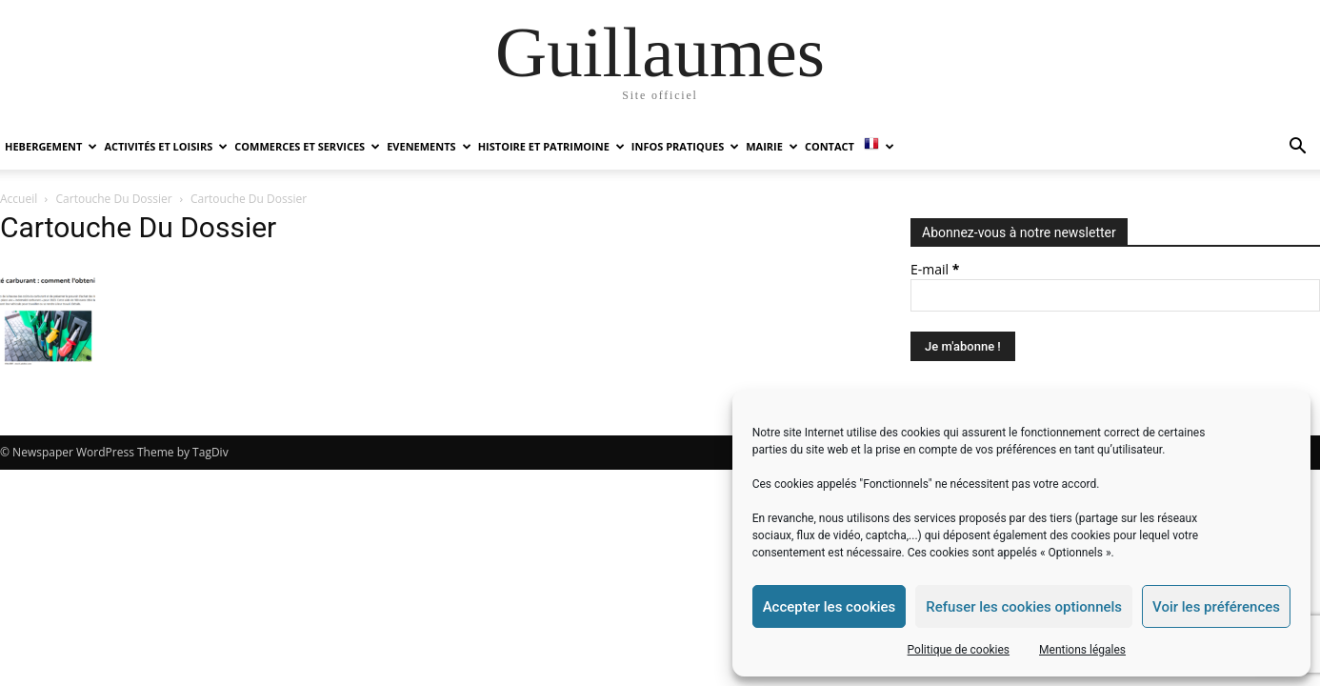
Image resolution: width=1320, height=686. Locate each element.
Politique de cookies (959, 649)
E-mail (934, 269)
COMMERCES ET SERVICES (307, 146)
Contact (829, 146)
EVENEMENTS (428, 146)
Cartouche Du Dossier (114, 199)
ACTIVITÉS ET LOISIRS (166, 146)
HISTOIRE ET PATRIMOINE (551, 146)
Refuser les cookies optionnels (1024, 606)
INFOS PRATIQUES (685, 146)
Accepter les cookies (829, 606)
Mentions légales (1082, 649)
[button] (1297, 148)
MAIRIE (772, 146)
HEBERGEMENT (51, 146)
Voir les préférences (1216, 606)
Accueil (18, 199)
